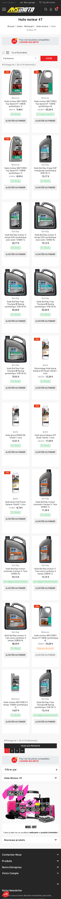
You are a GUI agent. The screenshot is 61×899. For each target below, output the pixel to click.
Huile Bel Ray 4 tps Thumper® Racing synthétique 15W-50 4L (45, 304)
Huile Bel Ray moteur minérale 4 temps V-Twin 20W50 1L (45, 504)
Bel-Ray (45, 165)
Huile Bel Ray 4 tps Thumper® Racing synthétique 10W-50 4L (15, 371)
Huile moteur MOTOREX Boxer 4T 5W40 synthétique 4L (45, 638)
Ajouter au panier (15, 121)
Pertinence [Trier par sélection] (20, 58)
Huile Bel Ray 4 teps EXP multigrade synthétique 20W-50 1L (45, 170)
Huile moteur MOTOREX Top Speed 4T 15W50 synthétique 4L (45, 103)
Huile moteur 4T (13, 778)
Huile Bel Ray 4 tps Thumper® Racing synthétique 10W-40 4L (15, 304)
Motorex (16, 98)
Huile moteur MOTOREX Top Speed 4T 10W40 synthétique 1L (15, 170)
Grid (4, 52)
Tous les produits (30, 746)
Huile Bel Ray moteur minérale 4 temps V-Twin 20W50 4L (15, 571)
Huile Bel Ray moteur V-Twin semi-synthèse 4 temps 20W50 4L (16, 638)
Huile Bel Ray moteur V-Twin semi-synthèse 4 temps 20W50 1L (45, 571)
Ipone (45, 365)
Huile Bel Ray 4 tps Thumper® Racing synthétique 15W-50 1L (45, 704)
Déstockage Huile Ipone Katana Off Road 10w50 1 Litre (45, 371)
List (8, 52)
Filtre (49, 58)
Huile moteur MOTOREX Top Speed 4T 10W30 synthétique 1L (15, 103)
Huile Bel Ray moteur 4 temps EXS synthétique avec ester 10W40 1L (16, 237)
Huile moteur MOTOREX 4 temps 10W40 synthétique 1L (15, 704)
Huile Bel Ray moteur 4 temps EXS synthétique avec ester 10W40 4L (45, 237)
